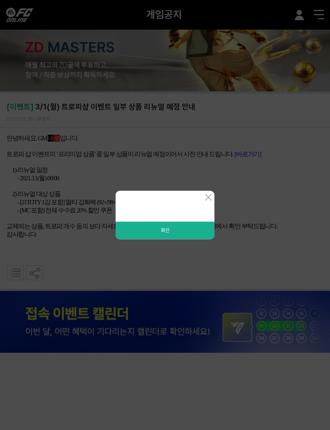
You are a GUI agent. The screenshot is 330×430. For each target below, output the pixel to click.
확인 (165, 230)
